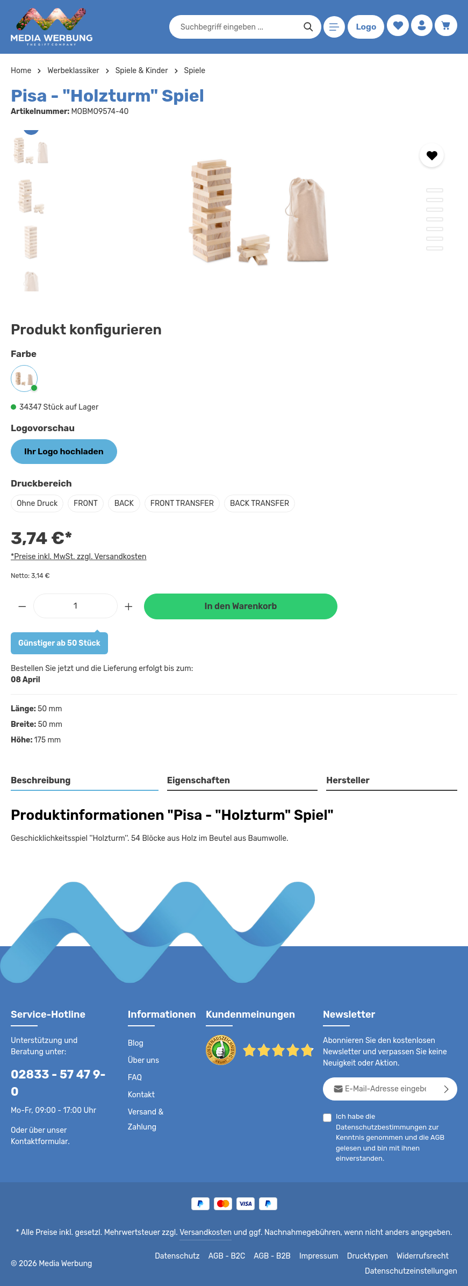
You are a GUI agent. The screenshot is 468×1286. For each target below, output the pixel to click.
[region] (234, 210)
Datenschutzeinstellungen (414, 1270)
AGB (434, 1136)
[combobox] (236, 27)
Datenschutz (186, 1255)
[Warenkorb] (445, 27)
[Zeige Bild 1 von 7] (434, 190)
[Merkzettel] (395, 27)
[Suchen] (306, 27)
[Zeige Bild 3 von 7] (434, 210)
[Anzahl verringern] (22, 604)
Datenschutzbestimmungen (378, 1125)
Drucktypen (372, 1255)
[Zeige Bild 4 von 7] (434, 219)
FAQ (135, 1076)
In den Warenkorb (241, 605)
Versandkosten (208, 1231)
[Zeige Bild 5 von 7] (434, 229)
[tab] (85, 780)
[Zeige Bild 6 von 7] (434, 239)
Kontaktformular (37, 1122)
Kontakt (140, 1093)
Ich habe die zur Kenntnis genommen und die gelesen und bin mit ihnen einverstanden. (389, 1136)
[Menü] (332, 27)
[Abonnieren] (446, 1087)
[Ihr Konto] (420, 27)
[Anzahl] (75, 604)
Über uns (143, 1059)
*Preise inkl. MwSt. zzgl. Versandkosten (77, 555)
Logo (364, 27)
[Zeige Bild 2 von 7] (434, 200)
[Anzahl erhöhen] (129, 604)
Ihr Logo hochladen (59, 450)
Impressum (325, 1255)
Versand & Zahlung (145, 1118)
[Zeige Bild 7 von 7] (434, 248)
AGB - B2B (280, 1255)
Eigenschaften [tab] (197, 779)
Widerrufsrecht (424, 1255)
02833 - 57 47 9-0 (56, 1073)
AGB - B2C (234, 1255)
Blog (135, 1042)
